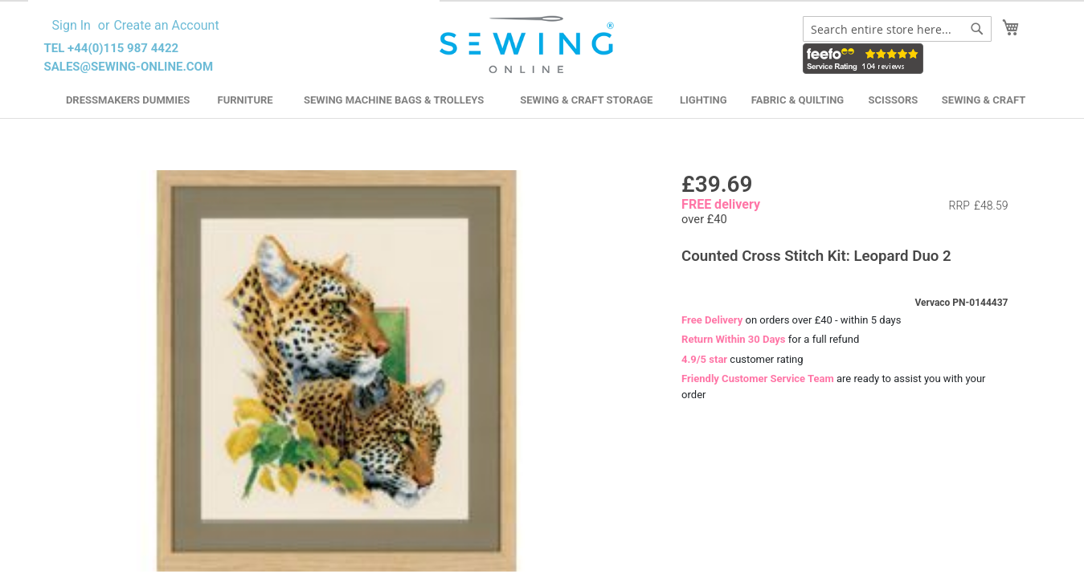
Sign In (71, 25)
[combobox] (897, 29)
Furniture (245, 100)
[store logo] (529, 45)
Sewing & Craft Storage (586, 100)
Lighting (703, 100)
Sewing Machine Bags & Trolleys (394, 100)
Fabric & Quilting (797, 100)
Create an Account (166, 25)
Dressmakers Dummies (128, 100)
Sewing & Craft (983, 100)
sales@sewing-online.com (129, 66)
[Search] (977, 29)
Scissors (893, 100)
